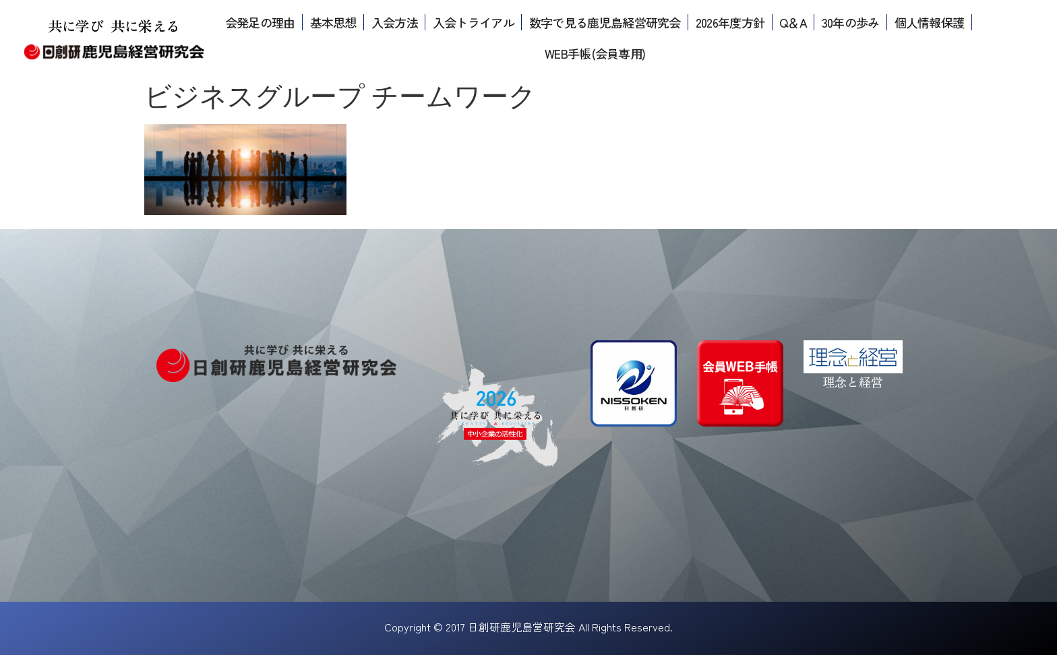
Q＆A (793, 22)
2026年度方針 (730, 22)
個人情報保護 (930, 22)
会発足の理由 (260, 22)
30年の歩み (851, 22)
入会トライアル (473, 22)
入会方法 (394, 22)
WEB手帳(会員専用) (595, 53)
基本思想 (333, 22)
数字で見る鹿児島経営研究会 (605, 22)
